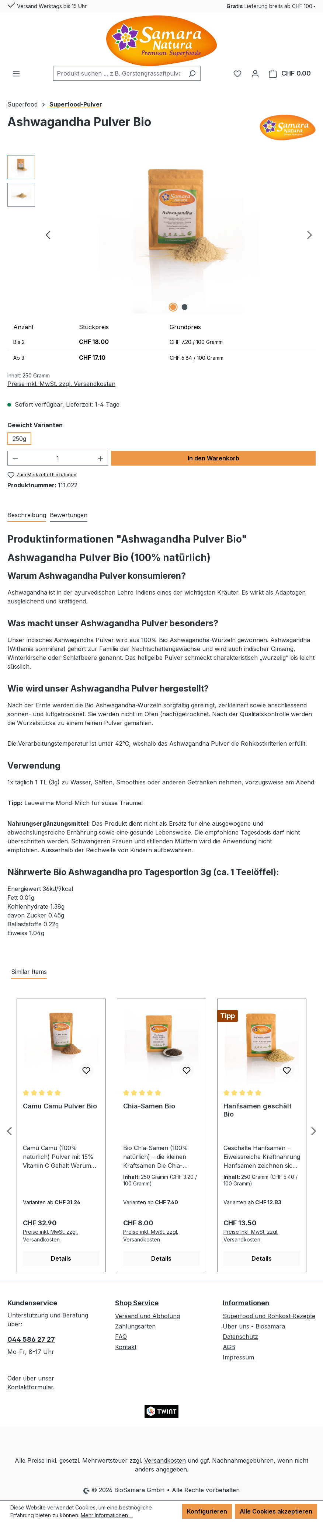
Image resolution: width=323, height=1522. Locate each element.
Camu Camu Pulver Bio (60, 1106)
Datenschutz (240, 1336)
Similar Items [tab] (29, 971)
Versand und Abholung (147, 1316)
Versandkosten (165, 1460)
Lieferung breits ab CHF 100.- (271, 6)
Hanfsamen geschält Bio (257, 1110)
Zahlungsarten (135, 1326)
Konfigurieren (207, 1511)
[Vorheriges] (47, 234)
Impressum (238, 1357)
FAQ (121, 1336)
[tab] (26, 515)
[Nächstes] (309, 234)
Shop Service (137, 1303)
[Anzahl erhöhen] (100, 458)
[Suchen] (192, 73)
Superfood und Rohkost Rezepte (269, 1316)
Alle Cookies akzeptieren (276, 1511)
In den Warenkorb (213, 458)
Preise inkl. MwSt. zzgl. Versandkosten (61, 383)
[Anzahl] (57, 458)
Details (61, 1258)
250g (19, 438)
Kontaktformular (30, 1387)
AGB (229, 1347)
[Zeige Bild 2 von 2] (185, 307)
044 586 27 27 (31, 1339)
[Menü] (16, 73)
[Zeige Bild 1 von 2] (173, 307)
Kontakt (125, 1347)
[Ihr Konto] (255, 73)
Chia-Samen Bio (149, 1106)
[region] (161, 234)
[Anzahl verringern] (15, 458)
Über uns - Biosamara (254, 1326)
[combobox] (118, 73)
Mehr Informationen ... (107, 1515)
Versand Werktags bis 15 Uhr (47, 4)
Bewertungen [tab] (68, 515)
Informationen (246, 1303)
